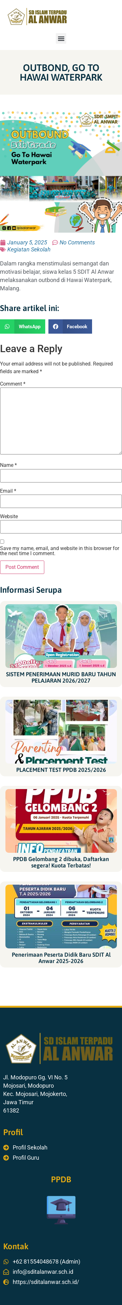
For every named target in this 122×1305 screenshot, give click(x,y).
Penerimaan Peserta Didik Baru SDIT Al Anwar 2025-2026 (61, 957)
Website (9, 516)
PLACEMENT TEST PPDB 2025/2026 (61, 769)
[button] (61, 38)
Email (8, 491)
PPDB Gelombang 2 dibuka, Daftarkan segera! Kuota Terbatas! (61, 862)
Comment (12, 384)
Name (8, 465)
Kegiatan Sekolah (29, 249)
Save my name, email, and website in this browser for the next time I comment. (59, 551)
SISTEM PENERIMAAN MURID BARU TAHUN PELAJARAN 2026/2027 (61, 677)
